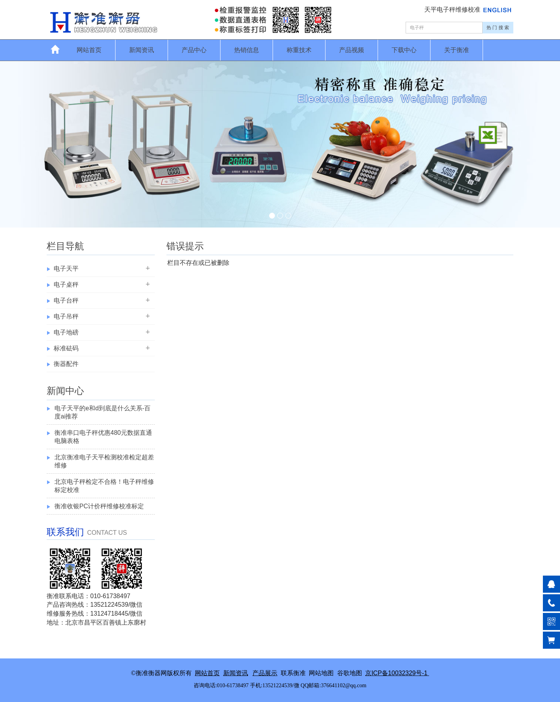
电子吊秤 (66, 316)
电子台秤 (66, 300)
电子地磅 (66, 332)
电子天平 (66, 268)
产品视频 (351, 50)
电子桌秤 (66, 284)
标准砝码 (66, 348)
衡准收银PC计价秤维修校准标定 (99, 506)
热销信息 (246, 50)
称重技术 (299, 50)
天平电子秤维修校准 (453, 9)
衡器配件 (66, 364)
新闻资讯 (141, 50)
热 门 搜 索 (497, 27)
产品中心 (194, 50)
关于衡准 (456, 50)
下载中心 (404, 50)
